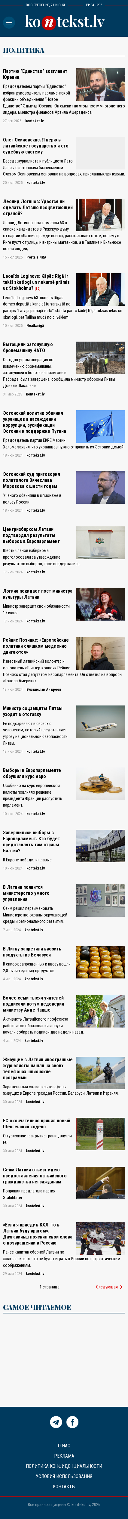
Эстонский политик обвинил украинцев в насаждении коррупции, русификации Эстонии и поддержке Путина (34, 422)
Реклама (64, 1456)
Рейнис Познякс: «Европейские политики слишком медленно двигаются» (36, 646)
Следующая (110, 1287)
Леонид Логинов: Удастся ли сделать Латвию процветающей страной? (38, 207)
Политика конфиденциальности (64, 1466)
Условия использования (64, 1476)
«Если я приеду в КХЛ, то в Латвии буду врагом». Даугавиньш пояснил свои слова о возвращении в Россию (37, 1234)
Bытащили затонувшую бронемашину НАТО (28, 347)
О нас (64, 1446)
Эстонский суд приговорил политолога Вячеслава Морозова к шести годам (31, 480)
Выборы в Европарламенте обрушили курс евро (32, 773)
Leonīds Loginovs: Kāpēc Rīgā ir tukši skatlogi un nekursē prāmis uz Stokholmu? (36, 282)
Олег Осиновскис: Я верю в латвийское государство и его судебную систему (36, 146)
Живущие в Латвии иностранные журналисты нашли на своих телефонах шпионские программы (38, 1068)
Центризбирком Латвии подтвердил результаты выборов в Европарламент (31, 535)
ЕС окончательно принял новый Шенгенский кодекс (36, 1124)
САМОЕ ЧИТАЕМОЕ (37, 1307)
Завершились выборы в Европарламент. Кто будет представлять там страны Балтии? (31, 842)
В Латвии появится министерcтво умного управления (26, 893)
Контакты (64, 1487)
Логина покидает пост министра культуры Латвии (37, 594)
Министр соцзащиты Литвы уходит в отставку (32, 711)
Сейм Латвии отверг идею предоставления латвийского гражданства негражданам (35, 1176)
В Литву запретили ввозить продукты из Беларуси (32, 952)
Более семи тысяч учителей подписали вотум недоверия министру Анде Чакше (33, 1004)
